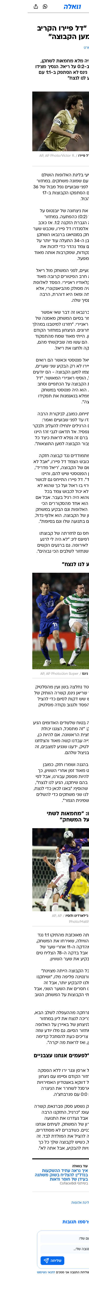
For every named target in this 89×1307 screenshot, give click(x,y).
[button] (68, 6)
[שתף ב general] (8, 6)
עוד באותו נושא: (73, 1202)
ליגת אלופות (52, 1202)
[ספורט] (79, 19)
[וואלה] (44, 6)
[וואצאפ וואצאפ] (17, 6)
